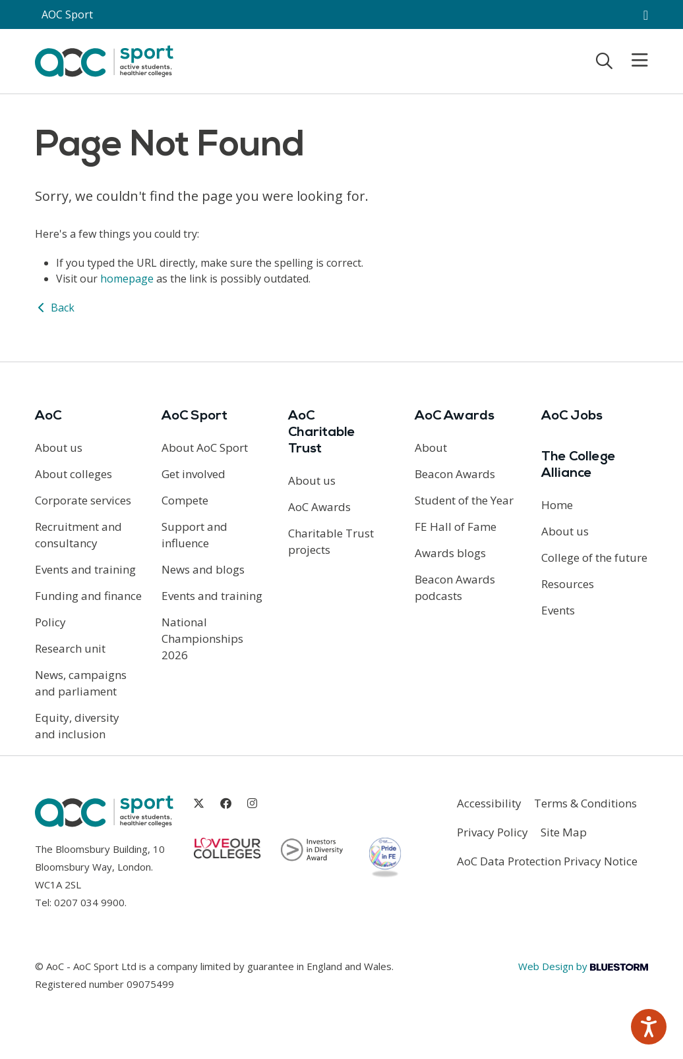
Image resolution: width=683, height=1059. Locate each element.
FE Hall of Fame (455, 526)
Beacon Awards (455, 473)
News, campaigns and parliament (81, 683)
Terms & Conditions (585, 803)
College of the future (594, 557)
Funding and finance (88, 595)
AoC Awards (319, 506)
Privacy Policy (492, 832)
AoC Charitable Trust (321, 433)
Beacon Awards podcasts (455, 587)
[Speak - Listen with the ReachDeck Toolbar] (649, 1027)
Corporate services (83, 500)
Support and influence (194, 535)
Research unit (70, 648)
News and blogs (203, 569)
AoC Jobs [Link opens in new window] (572, 416)
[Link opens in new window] (198, 803)
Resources (567, 583)
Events (558, 610)
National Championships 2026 (202, 638)
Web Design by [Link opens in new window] (583, 966)
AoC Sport (194, 416)
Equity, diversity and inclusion (77, 726)
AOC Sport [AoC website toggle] (67, 14)
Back (54, 307)
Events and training (85, 569)
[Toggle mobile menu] (631, 60)
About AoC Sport (205, 447)
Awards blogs (450, 552)
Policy (50, 622)
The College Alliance (578, 465)
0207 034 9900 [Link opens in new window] (89, 902)
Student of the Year (464, 500)
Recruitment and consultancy (78, 535)
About (431, 447)
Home (557, 504)
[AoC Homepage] (104, 60)
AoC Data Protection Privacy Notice (547, 861)
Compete (185, 500)
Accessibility (489, 803)
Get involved (193, 473)
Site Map (564, 832)
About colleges (73, 473)
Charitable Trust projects (331, 541)
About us (58, 447)
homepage (127, 278)
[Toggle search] (604, 60)
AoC (48, 416)
